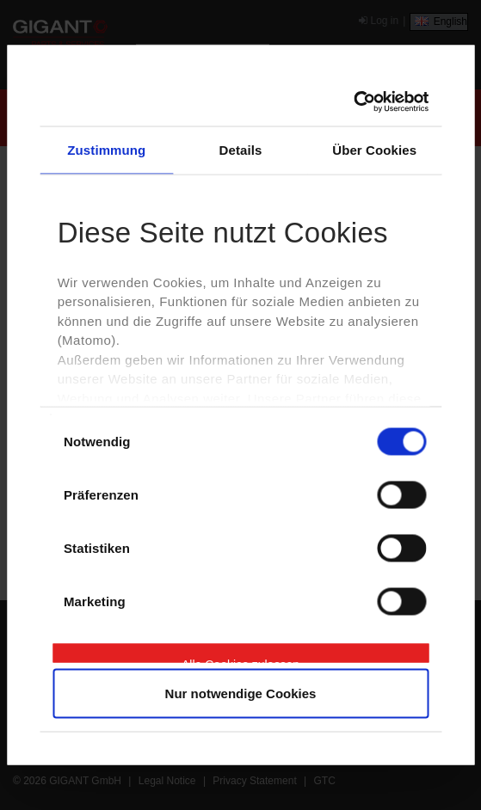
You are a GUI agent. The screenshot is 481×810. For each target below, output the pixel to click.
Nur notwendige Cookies (241, 693)
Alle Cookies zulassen (240, 659)
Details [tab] (240, 149)
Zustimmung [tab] (106, 149)
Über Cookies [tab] (374, 149)
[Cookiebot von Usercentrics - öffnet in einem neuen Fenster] (353, 102)
